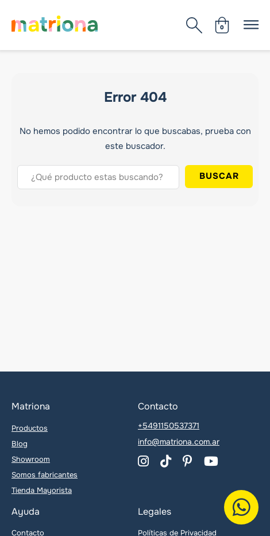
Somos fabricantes (44, 475)
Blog (19, 444)
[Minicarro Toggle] (222, 25)
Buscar (219, 176)
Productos (29, 428)
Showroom (30, 459)
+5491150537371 (168, 425)
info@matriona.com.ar (178, 442)
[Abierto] (194, 25)
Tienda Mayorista (41, 490)
